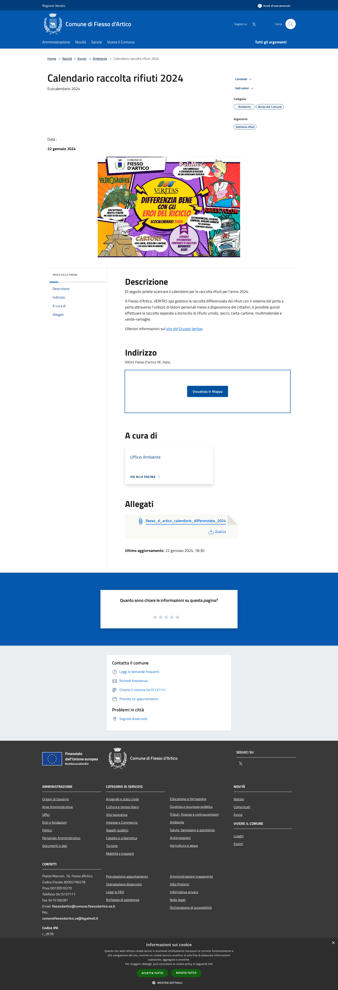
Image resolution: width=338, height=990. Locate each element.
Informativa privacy (184, 892)
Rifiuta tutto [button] (186, 973)
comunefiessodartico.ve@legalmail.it (70, 918)
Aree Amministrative (57, 806)
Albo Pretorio (179, 884)
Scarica (217, 531)
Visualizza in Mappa (207, 391)
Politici (47, 830)
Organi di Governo (55, 799)
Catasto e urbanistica (121, 838)
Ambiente (100, 58)
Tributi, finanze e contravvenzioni (194, 814)
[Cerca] (290, 24)
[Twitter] (252, 24)
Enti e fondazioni (54, 822)
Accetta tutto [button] (152, 973)
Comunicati (242, 806)
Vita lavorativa (116, 814)
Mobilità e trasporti (120, 853)
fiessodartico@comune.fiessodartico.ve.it (83, 906)
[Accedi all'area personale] (274, 6)
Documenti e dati (54, 845)
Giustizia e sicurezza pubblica (191, 806)
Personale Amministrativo (61, 838)
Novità (67, 58)
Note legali (178, 899)
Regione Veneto (53, 5)
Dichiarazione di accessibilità (191, 907)
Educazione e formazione (188, 798)
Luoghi (239, 836)
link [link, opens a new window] (210, 964)
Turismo (112, 845)
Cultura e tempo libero (122, 806)
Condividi (244, 79)
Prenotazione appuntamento (127, 876)
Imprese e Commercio (122, 822)
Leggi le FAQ (115, 892)
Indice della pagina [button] (65, 275)
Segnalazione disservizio (124, 884)
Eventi (238, 843)
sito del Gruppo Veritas (184, 329)
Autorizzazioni (180, 837)
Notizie (239, 799)
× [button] (333, 943)
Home (51, 58)
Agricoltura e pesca (184, 845)
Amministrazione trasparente (191, 876)
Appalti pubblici (117, 830)
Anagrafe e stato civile (122, 799)
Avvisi (81, 58)
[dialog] (169, 964)
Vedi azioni (245, 88)
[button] (169, 982)
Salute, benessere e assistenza (192, 830)
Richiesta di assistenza (122, 899)
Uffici (46, 814)
